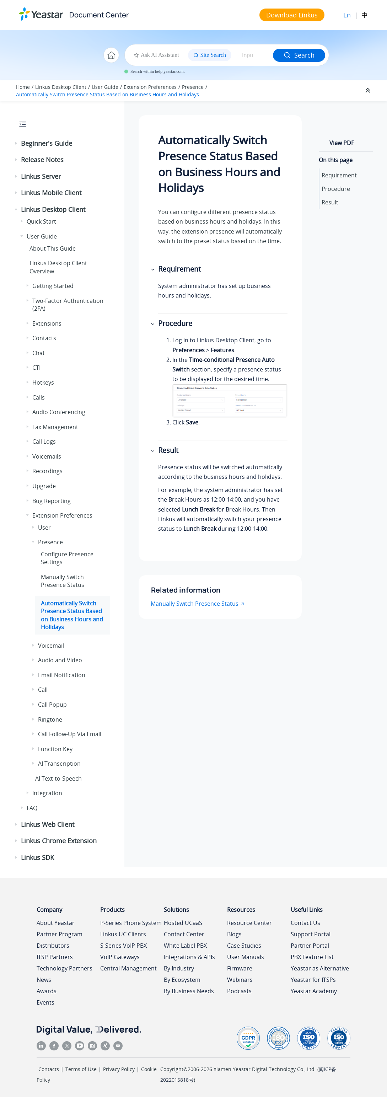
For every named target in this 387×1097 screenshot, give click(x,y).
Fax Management (55, 427)
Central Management (128, 968)
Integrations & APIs (189, 957)
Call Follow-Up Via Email (69, 734)
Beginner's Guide (46, 143)
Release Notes (42, 159)
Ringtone (50, 719)
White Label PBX (185, 945)
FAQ (32, 808)
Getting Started (53, 286)
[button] (16, 144)
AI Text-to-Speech (58, 778)
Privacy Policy (119, 1069)
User (44, 527)
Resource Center (249, 923)
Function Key (55, 749)
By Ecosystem (182, 980)
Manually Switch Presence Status (62, 581)
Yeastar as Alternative (320, 968)
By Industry (179, 968)
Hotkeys (43, 382)
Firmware (239, 968)
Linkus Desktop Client (60, 87)
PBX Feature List (312, 957)
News (44, 980)
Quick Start (41, 221)
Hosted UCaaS (183, 923)
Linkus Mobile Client (51, 192)
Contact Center (184, 934)
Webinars (240, 980)
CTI (36, 367)
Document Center (99, 15)
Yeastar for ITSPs (313, 980)
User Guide (105, 87)
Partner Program (59, 934)
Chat (38, 353)
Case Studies (244, 945)
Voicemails (46, 456)
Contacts (44, 338)
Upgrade (44, 486)
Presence (193, 87)
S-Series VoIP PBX (123, 945)
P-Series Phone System (131, 923)
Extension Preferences (150, 87)
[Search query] (255, 55)
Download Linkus (292, 15)
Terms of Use (81, 1069)
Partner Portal (310, 945)
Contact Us (305, 923)
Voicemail (51, 645)
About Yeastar (56, 923)
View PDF (341, 143)
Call (43, 690)
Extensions (46, 323)
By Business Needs (189, 991)
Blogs (234, 934)
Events (45, 1002)
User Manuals (245, 957)
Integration (47, 793)
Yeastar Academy (314, 991)
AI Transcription (59, 763)
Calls (38, 397)
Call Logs (44, 441)
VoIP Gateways (120, 957)
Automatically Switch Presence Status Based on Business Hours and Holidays (107, 94)
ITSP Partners (55, 957)
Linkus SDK (37, 857)
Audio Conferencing (58, 412)
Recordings (47, 471)
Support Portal (310, 934)
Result (330, 202)
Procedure (336, 189)
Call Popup (52, 704)
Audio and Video (60, 660)
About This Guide (52, 248)
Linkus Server (41, 176)
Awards (47, 991)
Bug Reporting (51, 501)
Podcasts (239, 991)
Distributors (53, 945)
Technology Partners (64, 968)
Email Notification (61, 675)
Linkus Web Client (47, 824)
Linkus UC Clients (123, 934)
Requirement (339, 175)
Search (299, 55)
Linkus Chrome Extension (59, 840)
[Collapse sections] (368, 91)
